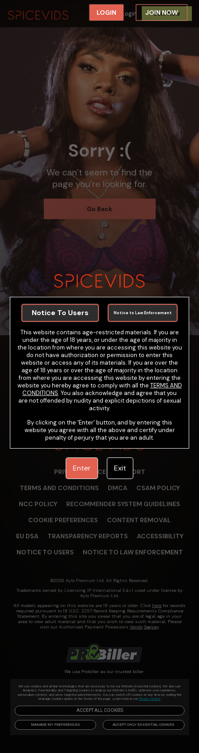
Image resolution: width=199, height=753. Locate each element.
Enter (82, 468)
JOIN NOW (161, 12)
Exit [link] (120, 468)
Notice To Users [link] (60, 312)
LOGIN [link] (106, 12)
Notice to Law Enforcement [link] (143, 313)
